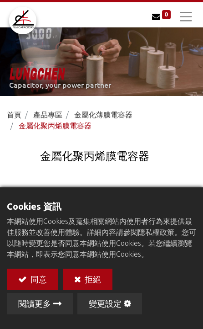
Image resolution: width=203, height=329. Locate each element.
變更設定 (105, 303)
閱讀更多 (34, 303)
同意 (38, 279)
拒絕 (92, 279)
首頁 (14, 115)
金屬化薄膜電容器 (103, 115)
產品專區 (47, 115)
